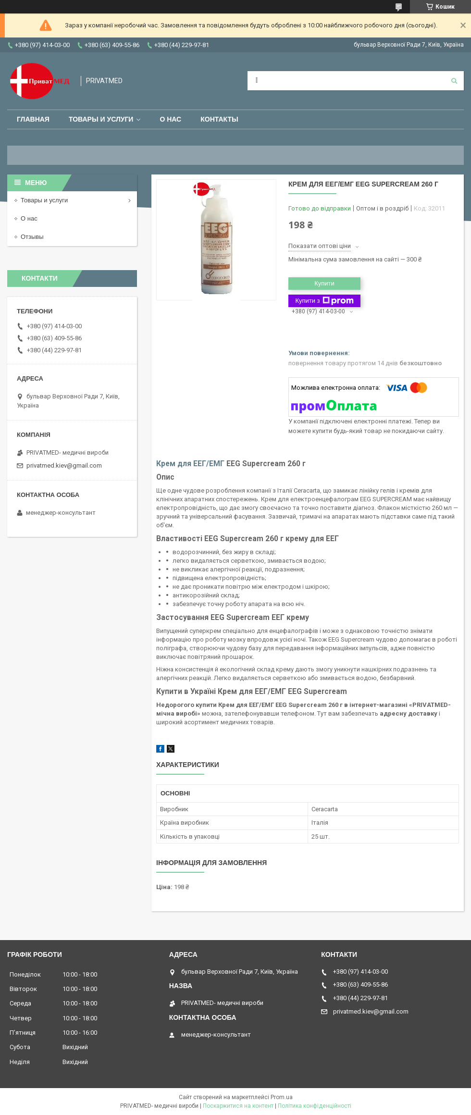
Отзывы (32, 236)
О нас (170, 119)
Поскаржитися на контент (238, 1106)
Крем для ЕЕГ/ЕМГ (190, 463)
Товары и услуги (101, 119)
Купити (324, 283)
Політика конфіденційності (314, 1106)
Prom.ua (282, 1097)
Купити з (324, 301)
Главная (33, 119)
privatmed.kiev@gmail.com (64, 465)
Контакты (219, 119)
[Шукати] (454, 80)
